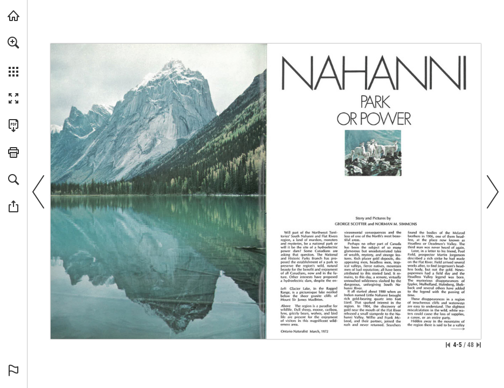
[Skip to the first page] (448, 345)
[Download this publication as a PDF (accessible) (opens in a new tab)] (13, 125)
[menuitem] (13, 56)
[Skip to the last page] (479, 345)
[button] (13, 42)
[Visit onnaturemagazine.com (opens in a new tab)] (13, 15)
